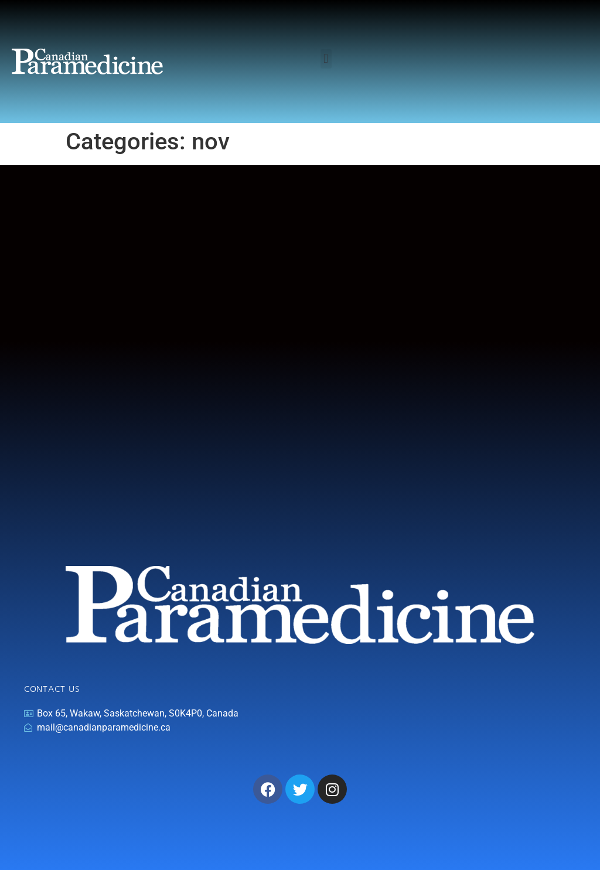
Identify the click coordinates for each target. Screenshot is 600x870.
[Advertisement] (300, 388)
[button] (326, 59)
